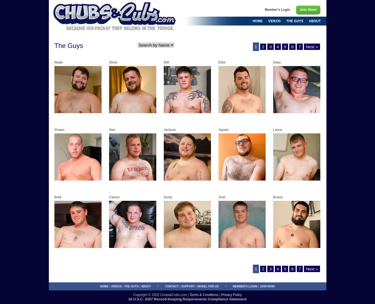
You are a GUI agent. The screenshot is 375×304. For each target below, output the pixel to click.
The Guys (131, 286)
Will (166, 62)
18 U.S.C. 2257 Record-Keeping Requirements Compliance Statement (187, 299)
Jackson (170, 130)
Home (104, 286)
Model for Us (207, 286)
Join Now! (267, 286)
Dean (277, 62)
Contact (171, 286)
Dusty (168, 197)
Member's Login (245, 286)
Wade (58, 62)
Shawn (59, 130)
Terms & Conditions (204, 295)
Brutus (278, 197)
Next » (312, 46)
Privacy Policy (231, 295)
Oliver (113, 62)
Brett (57, 197)
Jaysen (223, 130)
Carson (114, 197)
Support (188, 286)
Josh (221, 197)
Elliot (222, 62)
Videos (116, 286)
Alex (112, 130)
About (146, 286)
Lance (277, 130)
